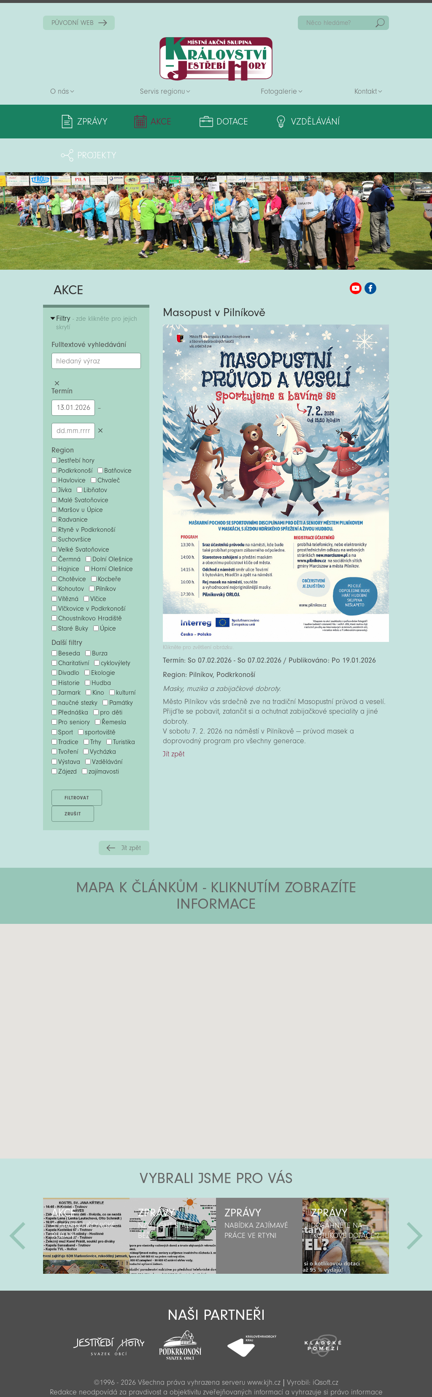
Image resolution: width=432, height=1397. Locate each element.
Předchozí (17, 1202)
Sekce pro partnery (215, 1378)
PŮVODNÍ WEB (72, 23)
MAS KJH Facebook (370, 254)
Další (415, 1202)
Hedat (380, 22)
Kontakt (365, 91)
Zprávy (92, 121)
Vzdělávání (277, 121)
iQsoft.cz (325, 1348)
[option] (86, 1202)
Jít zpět (131, 814)
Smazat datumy (100, 397)
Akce (148, 121)
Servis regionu (162, 91)
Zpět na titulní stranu (216, 59)
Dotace (206, 121)
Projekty (350, 121)
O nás (59, 91)
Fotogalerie (279, 91)
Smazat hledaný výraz (57, 349)
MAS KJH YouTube (356, 254)
